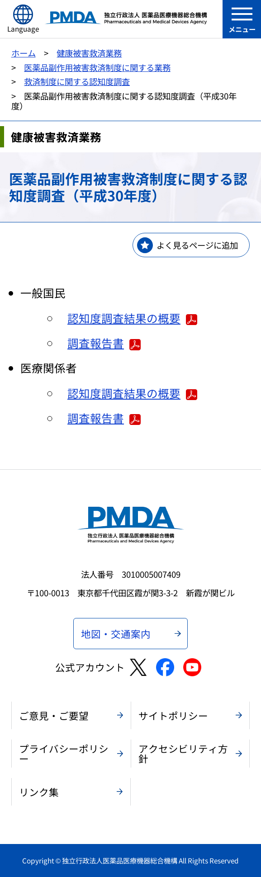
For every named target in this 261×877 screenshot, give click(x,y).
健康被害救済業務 (89, 53)
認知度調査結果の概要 (132, 318)
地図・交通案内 (116, 634)
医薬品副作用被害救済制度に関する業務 (97, 67)
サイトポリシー (173, 715)
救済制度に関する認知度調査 (77, 81)
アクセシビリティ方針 (183, 753)
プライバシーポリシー (64, 753)
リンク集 (39, 792)
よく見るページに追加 (197, 245)
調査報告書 (104, 343)
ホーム (23, 53)
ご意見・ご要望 (54, 715)
